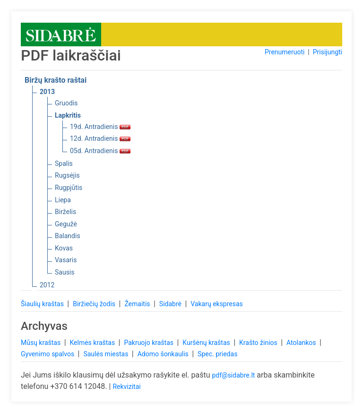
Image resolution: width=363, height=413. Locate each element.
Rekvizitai (126, 386)
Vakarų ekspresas (216, 304)
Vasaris (66, 260)
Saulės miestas (106, 354)
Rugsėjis (67, 175)
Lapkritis (68, 115)
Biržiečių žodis (95, 304)
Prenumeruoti (284, 52)
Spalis (64, 163)
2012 (47, 285)
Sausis (65, 272)
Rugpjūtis (68, 187)
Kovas (64, 248)
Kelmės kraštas (92, 342)
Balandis (67, 236)
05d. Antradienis (100, 151)
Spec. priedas (217, 354)
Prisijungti (327, 52)
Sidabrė (171, 304)
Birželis (65, 211)
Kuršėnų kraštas (207, 342)
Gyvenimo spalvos (48, 354)
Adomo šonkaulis (164, 354)
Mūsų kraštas (41, 342)
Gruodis (66, 103)
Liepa (63, 200)
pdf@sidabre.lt (233, 375)
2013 (47, 91)
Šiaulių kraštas (43, 304)
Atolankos (302, 342)
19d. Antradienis (100, 126)
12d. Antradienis (100, 138)
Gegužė (66, 224)
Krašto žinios (259, 342)
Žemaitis (138, 304)
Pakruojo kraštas (149, 342)
